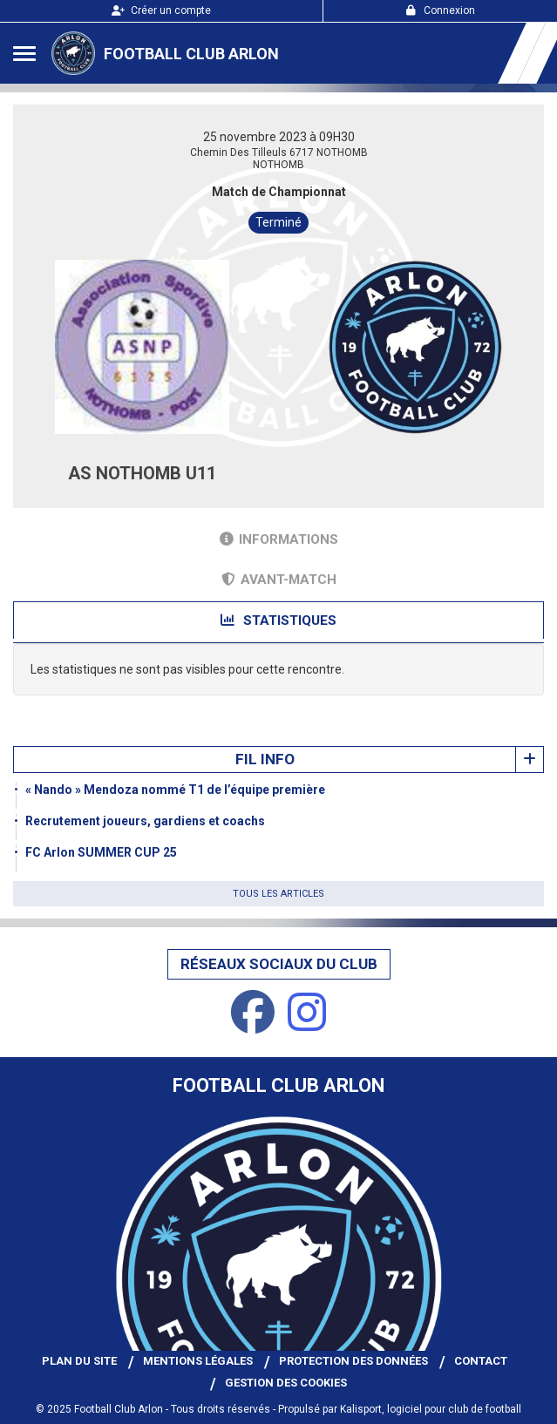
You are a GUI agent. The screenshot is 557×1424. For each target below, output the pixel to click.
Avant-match (278, 579)
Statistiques (278, 620)
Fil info (265, 759)
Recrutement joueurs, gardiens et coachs (145, 821)
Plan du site (79, 1360)
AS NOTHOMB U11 (142, 473)
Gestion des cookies (286, 1382)
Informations (279, 539)
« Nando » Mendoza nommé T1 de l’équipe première (175, 790)
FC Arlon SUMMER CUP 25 (101, 852)
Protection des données (353, 1360)
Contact (480, 1360)
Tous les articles (278, 893)
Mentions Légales (198, 1360)
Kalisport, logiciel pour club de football (430, 1409)
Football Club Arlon (191, 53)
